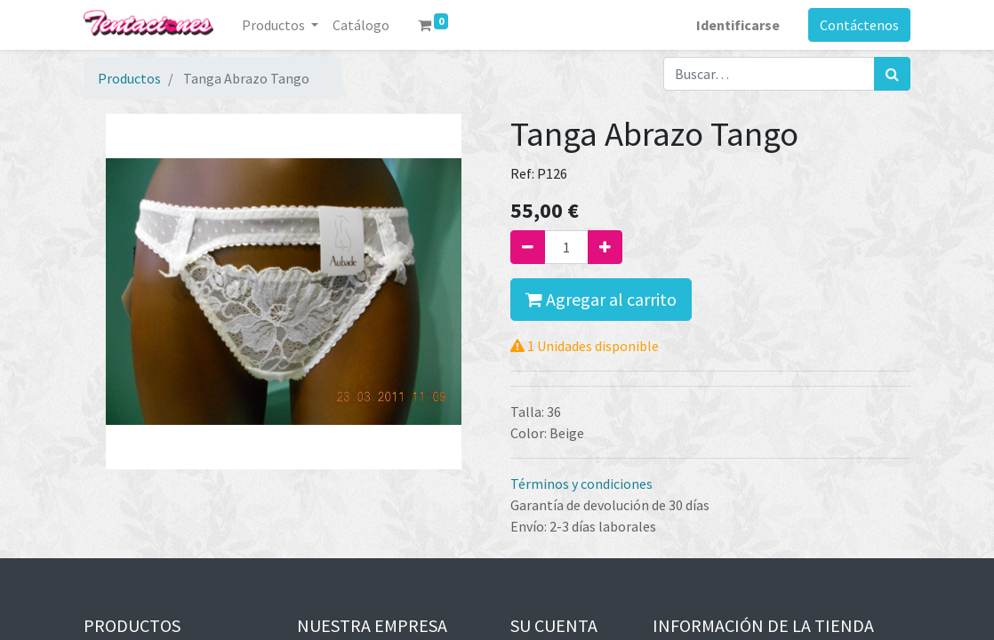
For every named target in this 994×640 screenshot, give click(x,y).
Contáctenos (859, 25)
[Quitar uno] (527, 247)
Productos (129, 78)
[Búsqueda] (892, 74)
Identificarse (738, 25)
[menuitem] (361, 25)
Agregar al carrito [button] (601, 299)
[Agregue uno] (605, 247)
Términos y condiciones (581, 483)
